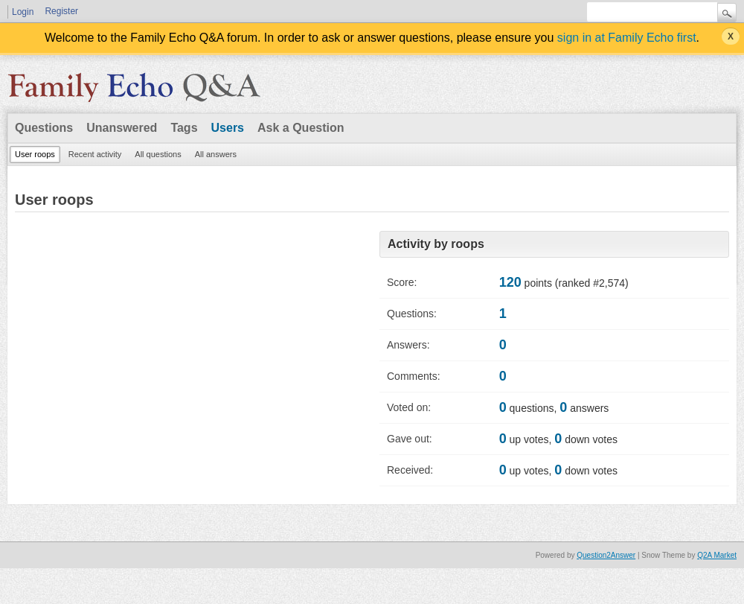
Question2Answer (606, 555)
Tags (183, 127)
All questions (158, 154)
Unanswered (121, 127)
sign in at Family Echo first (626, 37)
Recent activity (95, 154)
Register (61, 11)
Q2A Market (717, 555)
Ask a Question (300, 127)
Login (22, 12)
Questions (44, 127)
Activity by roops (436, 244)
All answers (216, 154)
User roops (35, 154)
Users (227, 127)
